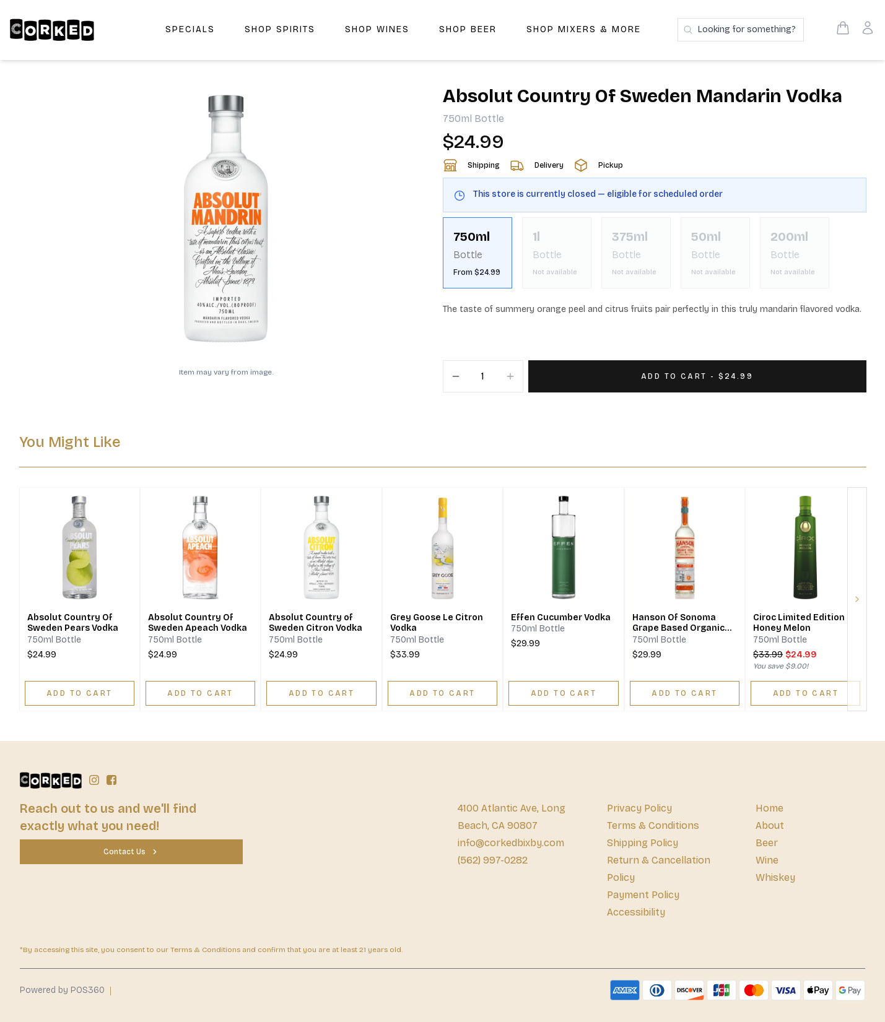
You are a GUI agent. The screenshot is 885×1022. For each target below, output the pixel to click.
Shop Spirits (280, 29)
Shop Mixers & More (583, 29)
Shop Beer (468, 29)
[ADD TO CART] (79, 693)
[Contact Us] (131, 851)
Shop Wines (377, 29)
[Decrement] (456, 376)
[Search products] (741, 29)
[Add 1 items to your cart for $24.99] (697, 376)
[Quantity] (483, 376)
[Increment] (510, 376)
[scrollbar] (654, 257)
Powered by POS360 (62, 990)
